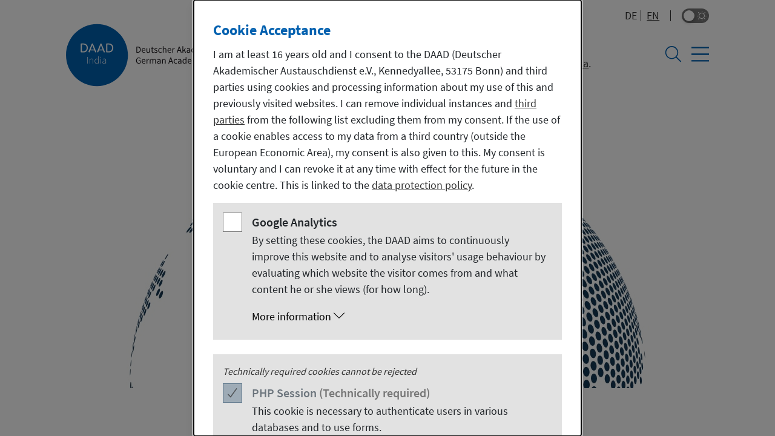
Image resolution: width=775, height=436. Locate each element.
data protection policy (422, 185)
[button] (399, 316)
